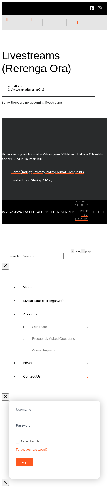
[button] (78, 22)
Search (14, 256)
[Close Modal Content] (5, 266)
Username (23, 409)
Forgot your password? (31, 449)
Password (23, 425)
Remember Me (27, 441)
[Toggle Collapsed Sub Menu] (56, 314)
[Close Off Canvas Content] (5, 397)
